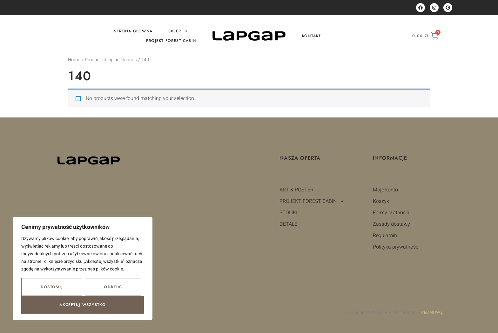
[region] (82, 268)
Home (74, 60)
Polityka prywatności (396, 247)
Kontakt (311, 36)
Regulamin (385, 235)
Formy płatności (391, 212)
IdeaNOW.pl (432, 312)
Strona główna (133, 31)
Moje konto (385, 190)
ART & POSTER (296, 190)
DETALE (288, 224)
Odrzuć (113, 287)
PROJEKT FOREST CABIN (171, 40)
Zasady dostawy (391, 224)
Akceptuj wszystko (82, 305)
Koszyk (381, 201)
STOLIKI (288, 212)
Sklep (178, 31)
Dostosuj (52, 287)
